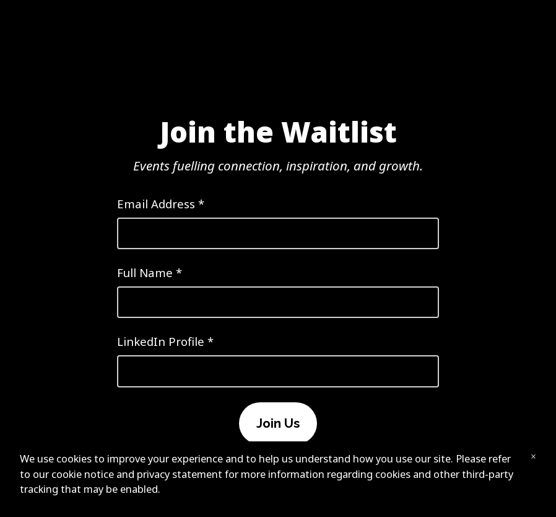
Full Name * (278, 291)
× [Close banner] (533, 456)
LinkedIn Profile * (278, 360)
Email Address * (278, 222)
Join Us (278, 423)
